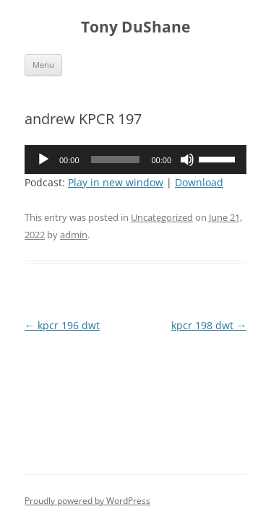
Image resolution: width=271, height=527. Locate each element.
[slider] (115, 159)
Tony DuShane (135, 27)
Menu (43, 64)
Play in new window (115, 182)
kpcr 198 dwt (208, 325)
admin (73, 234)
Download (199, 182)
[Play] (43, 159)
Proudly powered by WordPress (87, 501)
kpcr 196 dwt (62, 325)
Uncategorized (162, 217)
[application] (135, 159)
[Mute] (187, 159)
